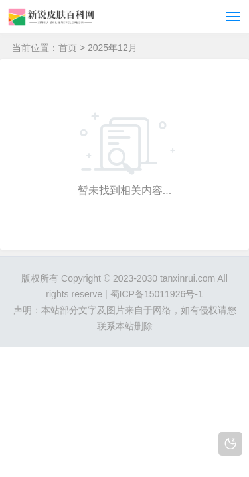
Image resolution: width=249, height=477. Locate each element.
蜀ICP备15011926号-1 (156, 294)
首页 (67, 47)
